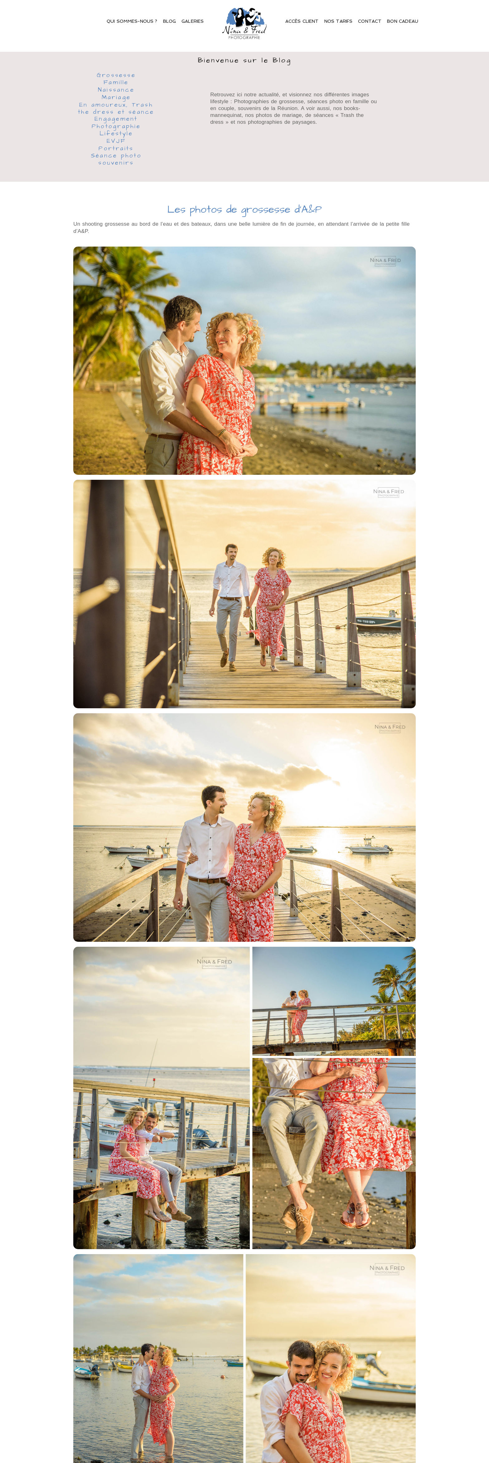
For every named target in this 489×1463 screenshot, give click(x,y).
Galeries (193, 21)
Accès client (302, 21)
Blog (169, 21)
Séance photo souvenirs (116, 159)
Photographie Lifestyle (116, 130)
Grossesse (116, 75)
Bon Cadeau (402, 21)
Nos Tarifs (338, 21)
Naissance (116, 90)
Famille (116, 83)
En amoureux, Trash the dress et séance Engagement (116, 112)
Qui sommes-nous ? (132, 21)
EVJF (116, 141)
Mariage (116, 98)
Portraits (116, 149)
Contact (369, 21)
